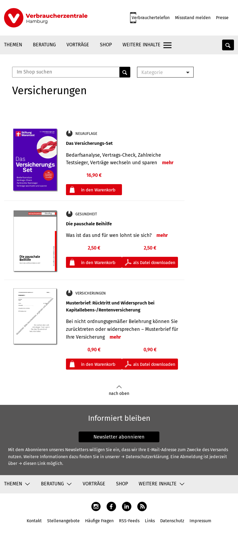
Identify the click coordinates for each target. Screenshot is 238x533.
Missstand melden (193, 17)
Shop (106, 45)
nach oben (119, 390)
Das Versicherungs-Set (89, 143)
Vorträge (77, 45)
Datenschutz (172, 520)
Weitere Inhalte (141, 45)
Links (150, 520)
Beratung (44, 45)
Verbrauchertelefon (151, 17)
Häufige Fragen (99, 520)
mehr (167, 163)
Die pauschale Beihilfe (89, 224)
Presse (222, 17)
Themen (13, 45)
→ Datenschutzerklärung (144, 456)
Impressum (200, 520)
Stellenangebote (63, 520)
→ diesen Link (32, 463)
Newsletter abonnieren (119, 437)
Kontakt (34, 520)
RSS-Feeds (129, 520)
